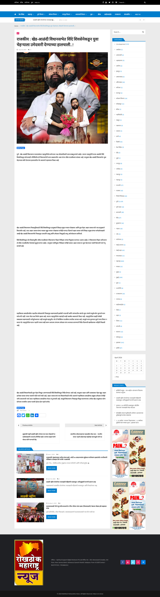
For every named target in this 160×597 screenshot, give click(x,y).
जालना (118, 131)
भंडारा (118, 229)
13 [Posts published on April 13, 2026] (116, 368)
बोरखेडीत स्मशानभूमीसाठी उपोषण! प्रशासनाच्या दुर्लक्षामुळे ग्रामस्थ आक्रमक (129, 414)
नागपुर (118, 163)
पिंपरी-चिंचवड (120, 196)
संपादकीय (127, 14)
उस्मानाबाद (119, 77)
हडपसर (118, 342)
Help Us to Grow (98, 594)
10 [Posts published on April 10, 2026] (133, 365)
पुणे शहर (118, 207)
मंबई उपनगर (119, 245)
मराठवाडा (119, 256)
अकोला (118, 50)
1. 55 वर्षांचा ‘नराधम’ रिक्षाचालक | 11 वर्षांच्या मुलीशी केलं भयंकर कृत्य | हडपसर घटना (129, 422)
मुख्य (117, 272)
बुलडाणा (118, 223)
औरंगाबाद (119, 82)
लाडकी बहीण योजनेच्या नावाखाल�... (44, 20)
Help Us (37, 2)
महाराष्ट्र (30, 14)
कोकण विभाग (53, 14)
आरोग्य (118, 66)
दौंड (117, 153)
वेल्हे (117, 310)
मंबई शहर (119, 250)
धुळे (117, 158)
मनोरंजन (27, 2)
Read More (51, 468)
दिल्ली (118, 142)
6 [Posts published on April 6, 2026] (116, 365)
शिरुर (117, 321)
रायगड (118, 299)
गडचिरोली (119, 115)
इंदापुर (118, 71)
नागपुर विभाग (66, 14)
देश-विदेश (21, 14)
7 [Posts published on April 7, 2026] (120, 365)
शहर (117, 315)
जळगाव (118, 126)
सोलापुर (118, 337)
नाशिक (118, 169)
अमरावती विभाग (80, 14)
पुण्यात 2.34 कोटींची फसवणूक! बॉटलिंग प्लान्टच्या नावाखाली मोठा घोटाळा (127, 407)
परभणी (118, 185)
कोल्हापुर (118, 104)
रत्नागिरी (118, 288)
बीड (117, 218)
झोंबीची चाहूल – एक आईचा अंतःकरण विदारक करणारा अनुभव (129, 392)
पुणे (18, 33)
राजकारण (118, 14)
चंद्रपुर (118, 120)
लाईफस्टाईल (107, 14)
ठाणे (117, 136)
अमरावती (119, 55)
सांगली (118, 326)
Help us (137, 14)
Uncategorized (120, 44)
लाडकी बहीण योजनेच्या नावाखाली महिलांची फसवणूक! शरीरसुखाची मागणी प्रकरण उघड (71, 482)
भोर (117, 234)
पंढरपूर (118, 174)
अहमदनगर (119, 60)
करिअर (16, 2)
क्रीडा (21, 2)
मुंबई (117, 277)
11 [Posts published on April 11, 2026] (137, 365)
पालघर (118, 191)
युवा (32, 2)
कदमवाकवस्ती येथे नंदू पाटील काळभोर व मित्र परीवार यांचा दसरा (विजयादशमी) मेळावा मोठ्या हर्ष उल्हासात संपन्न (76, 507)
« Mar (117, 377)
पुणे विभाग (40, 14)
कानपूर (118, 93)
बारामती (118, 212)
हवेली (117, 348)
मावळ (118, 267)
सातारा (118, 332)
